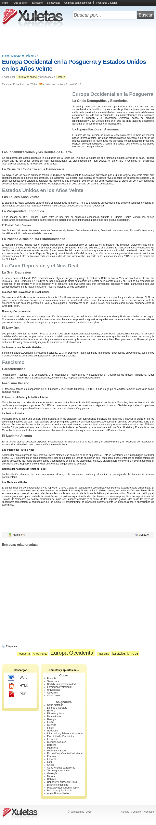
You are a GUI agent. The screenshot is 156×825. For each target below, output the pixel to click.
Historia (31, 55)
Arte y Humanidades (58, 793)
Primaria (51, 678)
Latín (50, 762)
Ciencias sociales (56, 742)
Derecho (51, 744)
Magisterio (52, 747)
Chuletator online (26, 76)
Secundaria (53, 681)
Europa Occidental (72, 653)
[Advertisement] (78, 41)
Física (50, 722)
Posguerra (23, 653)
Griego (50, 764)
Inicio (5, 2)
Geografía (52, 730)
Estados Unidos (125, 653)
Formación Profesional (59, 687)
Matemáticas (54, 716)
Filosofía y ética (55, 713)
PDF (17, 694)
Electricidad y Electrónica (60, 736)
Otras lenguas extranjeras (61, 767)
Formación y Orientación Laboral (64, 753)
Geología (52, 773)
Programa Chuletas (106, 2)
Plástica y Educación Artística (63, 787)
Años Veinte (40, 653)
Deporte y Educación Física (62, 782)
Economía (52, 739)
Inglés (50, 727)
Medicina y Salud (56, 750)
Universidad (53, 689)
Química (51, 725)
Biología (51, 719)
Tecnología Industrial (58, 770)
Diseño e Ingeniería (57, 784)
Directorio (37, 2)
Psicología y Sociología (59, 790)
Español (51, 759)
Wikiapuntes (77, 811)
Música (51, 776)
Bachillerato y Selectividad (61, 684)
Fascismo (103, 653)
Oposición (52, 692)
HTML (18, 686)
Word (17, 678)
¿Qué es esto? (20, 2)
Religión (51, 779)
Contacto (136, 811)
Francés (51, 756)
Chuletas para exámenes (77, 2)
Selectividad (53, 2)
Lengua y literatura (57, 707)
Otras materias (55, 705)
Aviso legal (148, 811)
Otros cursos (54, 695)
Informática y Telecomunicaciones (65, 733)
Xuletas (125, 811)
